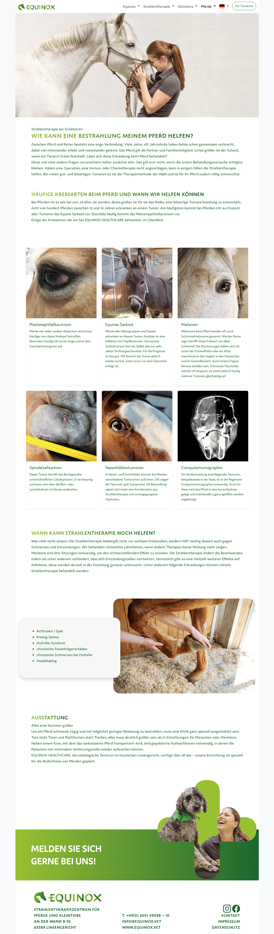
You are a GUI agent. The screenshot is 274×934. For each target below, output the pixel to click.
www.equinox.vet (141, 927)
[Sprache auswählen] (224, 6)
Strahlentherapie (157, 6)
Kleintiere (186, 6)
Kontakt (230, 915)
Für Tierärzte (244, 6)
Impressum (229, 921)
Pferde (206, 6)
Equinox (130, 6)
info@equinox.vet (141, 921)
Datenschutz (226, 927)
